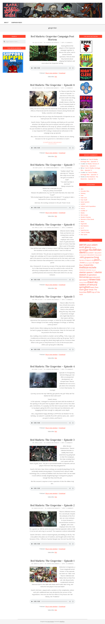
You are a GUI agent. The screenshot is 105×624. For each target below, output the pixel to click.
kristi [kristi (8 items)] (82, 262)
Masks (83, 213)
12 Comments (69, 88)
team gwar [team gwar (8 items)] (84, 289)
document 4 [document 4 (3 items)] (91, 255)
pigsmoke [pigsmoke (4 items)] (92, 277)
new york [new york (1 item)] (93, 270)
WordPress (62, 621)
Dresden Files (85, 191)
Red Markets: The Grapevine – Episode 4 (52, 366)
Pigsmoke (84, 224)
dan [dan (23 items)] (99, 249)
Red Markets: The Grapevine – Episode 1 (52, 560)
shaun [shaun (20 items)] (90, 282)
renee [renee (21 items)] (92, 279)
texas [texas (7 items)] (91, 289)
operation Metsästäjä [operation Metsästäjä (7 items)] (88, 276)
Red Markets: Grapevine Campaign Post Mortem (52, 38)
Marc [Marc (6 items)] (81, 265)
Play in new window (51, 73)
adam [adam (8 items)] (89, 245)
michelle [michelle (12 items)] (92, 267)
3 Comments (69, 299)
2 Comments (69, 227)
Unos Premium (50, 621)
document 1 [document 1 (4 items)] (90, 253)
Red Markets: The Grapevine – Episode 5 (52, 296)
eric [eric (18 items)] (82, 257)
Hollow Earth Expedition (88, 206)
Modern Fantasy (86, 217)
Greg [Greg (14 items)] (96, 257)
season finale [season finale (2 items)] (83, 282)
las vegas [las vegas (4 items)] (96, 263)
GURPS (83, 204)
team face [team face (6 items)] (94, 287)
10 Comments (69, 369)
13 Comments (70, 563)
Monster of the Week (87, 219)
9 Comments (68, 443)
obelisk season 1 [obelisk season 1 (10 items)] (86, 272)
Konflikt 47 (84, 211)
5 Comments (69, 508)
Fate (82, 195)
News (82, 221)
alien (82, 189)
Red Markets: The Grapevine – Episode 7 (52, 164)
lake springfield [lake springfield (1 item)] (88, 262)
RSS (56, 76)
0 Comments (68, 42)
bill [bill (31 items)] (95, 250)
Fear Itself (84, 200)
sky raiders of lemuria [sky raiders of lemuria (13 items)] (88, 283)
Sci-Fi (82, 228)
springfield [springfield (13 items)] (84, 287)
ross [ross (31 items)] (97, 279)
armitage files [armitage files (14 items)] (86, 249)
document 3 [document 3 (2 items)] (83, 255)
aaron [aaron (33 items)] (82, 244)
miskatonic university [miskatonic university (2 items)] (85, 270)
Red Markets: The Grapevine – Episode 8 (52, 85)
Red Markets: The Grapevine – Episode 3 (52, 439)
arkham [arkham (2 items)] (93, 247)
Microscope (84, 215)
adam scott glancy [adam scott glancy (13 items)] (88, 246)
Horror (48, 42)
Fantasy (83, 193)
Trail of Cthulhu (85, 232)
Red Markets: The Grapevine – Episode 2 (52, 505)
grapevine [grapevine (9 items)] (89, 257)
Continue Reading (52, 142)
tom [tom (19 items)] (89, 291)
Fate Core (84, 198)
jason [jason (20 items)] (97, 259)
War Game (84, 234)
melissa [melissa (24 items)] (83, 267)
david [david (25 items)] (82, 252)
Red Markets (55, 42)
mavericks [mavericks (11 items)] (88, 265)
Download (62, 73)
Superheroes (85, 230)
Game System (85, 202)
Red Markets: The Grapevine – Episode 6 (52, 224)
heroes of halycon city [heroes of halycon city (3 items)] (86, 260)
